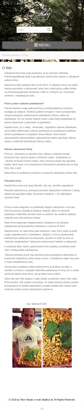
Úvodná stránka (10, 55)
